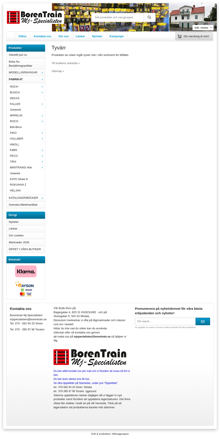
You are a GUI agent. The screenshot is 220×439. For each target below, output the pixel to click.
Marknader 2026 (19, 242)
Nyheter (97, 36)
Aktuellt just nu (18, 54)
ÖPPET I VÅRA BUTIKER (25, 249)
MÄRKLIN (27, 115)
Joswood (15, 109)
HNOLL (14, 144)
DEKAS (14, 98)
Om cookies (16, 235)
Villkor (22, 36)
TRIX (27, 161)
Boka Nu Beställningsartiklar (20, 63)
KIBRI (27, 150)
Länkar (80, 36)
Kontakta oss (42, 36)
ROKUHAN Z (18, 184)
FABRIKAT (27, 79)
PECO (27, 155)
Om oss (63, 36)
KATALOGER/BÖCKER (27, 197)
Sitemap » (58, 71)
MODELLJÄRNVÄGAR (27, 72)
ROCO (27, 121)
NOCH (27, 86)
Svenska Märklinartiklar (23, 204)
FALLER (27, 104)
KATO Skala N (19, 179)
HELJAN (15, 190)
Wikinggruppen (120, 433)
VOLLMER (27, 138)
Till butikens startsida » (66, 63)
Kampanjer (117, 36)
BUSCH (27, 92)
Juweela (15, 173)
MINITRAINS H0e (27, 167)
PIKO (27, 132)
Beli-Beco (16, 127)
